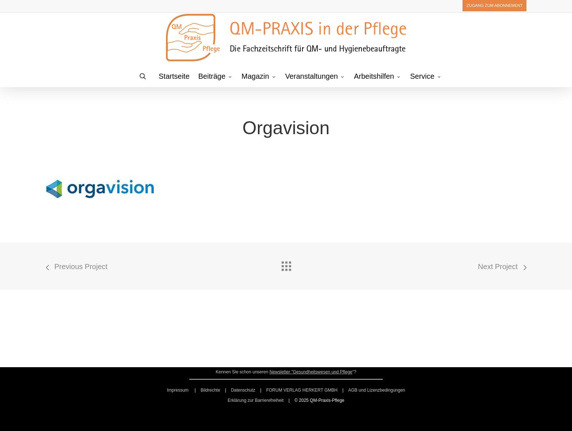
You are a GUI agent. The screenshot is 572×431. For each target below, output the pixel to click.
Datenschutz (243, 390)
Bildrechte (210, 390)
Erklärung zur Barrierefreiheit (255, 400)
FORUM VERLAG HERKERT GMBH (302, 390)
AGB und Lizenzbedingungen (376, 390)
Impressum (178, 390)
